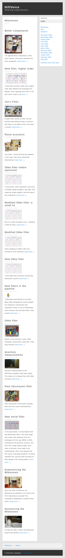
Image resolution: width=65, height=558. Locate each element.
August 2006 (45, 39)
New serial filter (15, 416)
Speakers (44, 32)
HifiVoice (44, 18)
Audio (43, 21)
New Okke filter (14, 259)
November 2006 (46, 35)
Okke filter (11, 320)
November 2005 (46, 53)
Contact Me (26, 553)
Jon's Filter (12, 101)
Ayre (42, 29)
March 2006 (45, 48)
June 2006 (44, 44)
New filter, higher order (19, 68)
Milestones (44, 27)
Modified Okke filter (17, 232)
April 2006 (44, 46)
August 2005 (45, 55)
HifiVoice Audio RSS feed (50, 63)
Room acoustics (15, 134)
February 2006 (46, 50)
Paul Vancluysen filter (18, 386)
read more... (22, 61)
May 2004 (44, 59)
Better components (16, 30)
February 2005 (46, 57)
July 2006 (44, 41)
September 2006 (47, 37)
